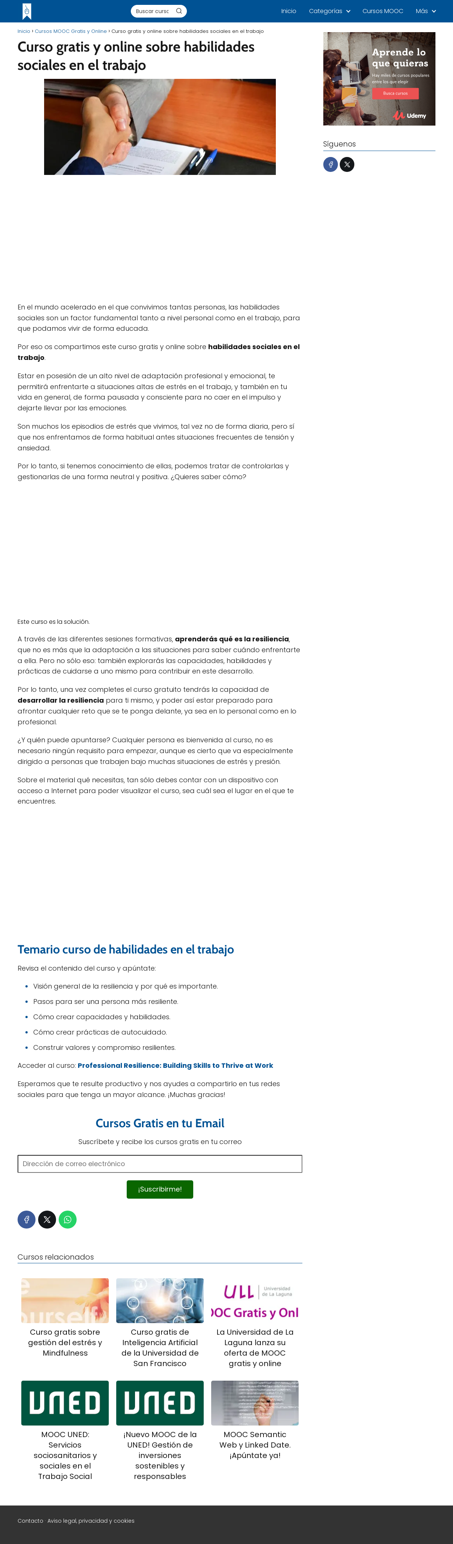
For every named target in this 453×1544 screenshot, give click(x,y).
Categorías (325, 11)
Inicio (288, 11)
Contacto (30, 1521)
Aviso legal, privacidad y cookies (91, 1521)
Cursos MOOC (383, 11)
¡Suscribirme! (160, 1189)
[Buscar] (179, 11)
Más (422, 11)
